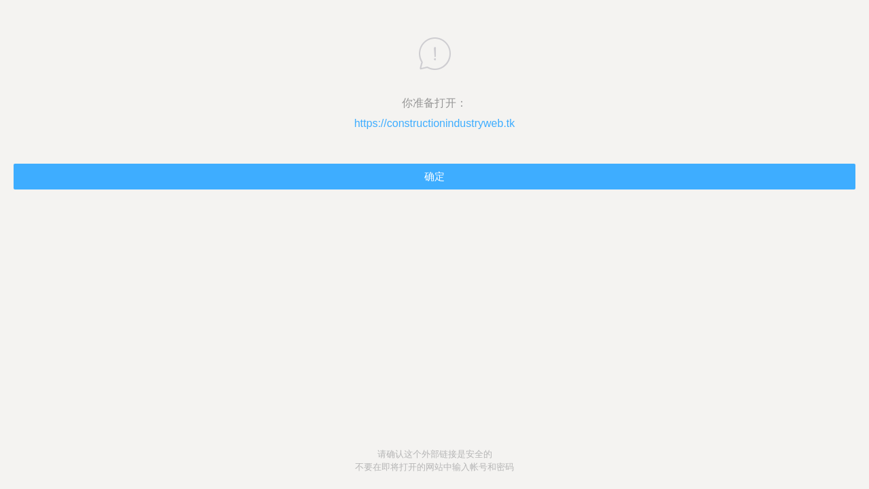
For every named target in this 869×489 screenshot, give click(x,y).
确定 (434, 176)
